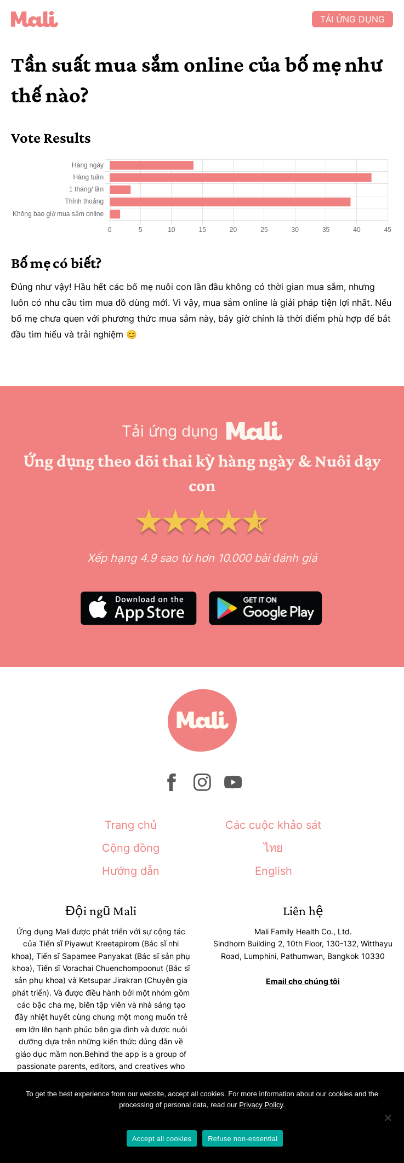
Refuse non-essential (242, 1139)
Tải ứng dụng (352, 19)
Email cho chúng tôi (303, 981)
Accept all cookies (162, 1139)
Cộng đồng (130, 847)
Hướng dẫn (131, 870)
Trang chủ (131, 824)
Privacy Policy (261, 1105)
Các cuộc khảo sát (273, 824)
